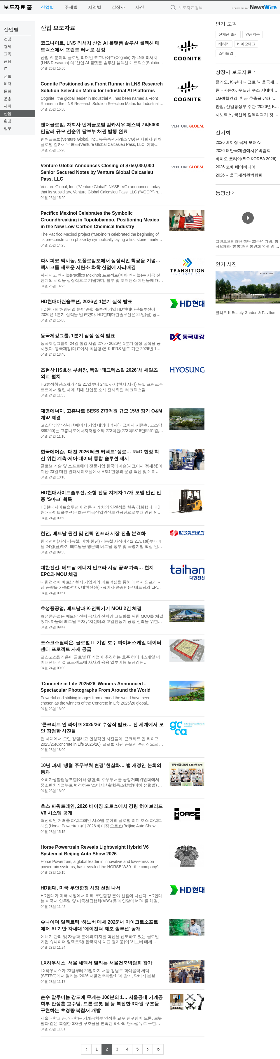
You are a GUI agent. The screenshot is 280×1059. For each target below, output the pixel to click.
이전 (220, 289)
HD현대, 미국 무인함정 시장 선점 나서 (80, 887)
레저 (7, 83)
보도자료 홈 (18, 7)
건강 (7, 39)
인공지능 (252, 34)
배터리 (224, 44)
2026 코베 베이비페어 (236, 167)
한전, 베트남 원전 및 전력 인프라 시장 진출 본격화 (93, 533)
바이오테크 (246, 44)
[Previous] (86, 1049)
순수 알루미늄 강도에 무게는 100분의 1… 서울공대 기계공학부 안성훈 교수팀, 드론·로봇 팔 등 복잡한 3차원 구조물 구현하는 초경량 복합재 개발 (102, 1004)
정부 (7, 128)
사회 (7, 106)
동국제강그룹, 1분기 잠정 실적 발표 (78, 335)
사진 (139, 7)
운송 (7, 99)
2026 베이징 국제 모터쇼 (238, 142)
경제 (7, 46)
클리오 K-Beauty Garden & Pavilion (245, 312)
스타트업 (225, 53)
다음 (275, 289)
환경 (7, 121)
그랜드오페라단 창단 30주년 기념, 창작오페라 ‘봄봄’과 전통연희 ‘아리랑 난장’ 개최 (247, 246)
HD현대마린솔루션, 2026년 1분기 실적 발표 (86, 301)
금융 (7, 61)
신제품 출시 (228, 34)
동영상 (223, 193)
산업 (7, 113)
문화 (7, 91)
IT (5, 69)
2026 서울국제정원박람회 (239, 175)
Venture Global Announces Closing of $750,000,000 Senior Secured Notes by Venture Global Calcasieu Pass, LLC (97, 172)
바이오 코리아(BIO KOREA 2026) (246, 158)
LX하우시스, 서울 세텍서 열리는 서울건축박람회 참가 (96, 962)
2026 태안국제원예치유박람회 (243, 150)
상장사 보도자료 (234, 72)
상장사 (118, 7)
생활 (7, 76)
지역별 (94, 7)
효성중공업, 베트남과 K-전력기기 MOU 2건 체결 (91, 608)
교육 (7, 54)
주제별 (71, 7)
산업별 (47, 7)
